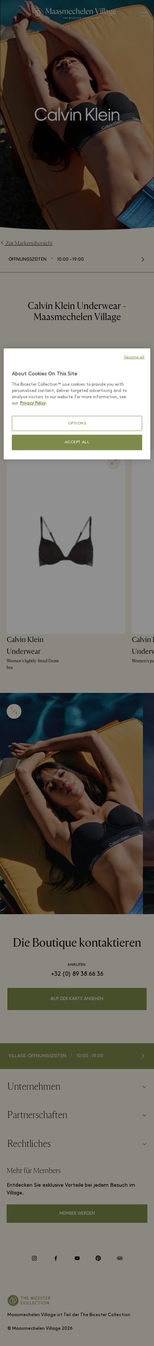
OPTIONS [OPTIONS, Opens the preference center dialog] (77, 424)
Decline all (134, 357)
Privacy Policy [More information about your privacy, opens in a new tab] (33, 403)
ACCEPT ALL (77, 442)
